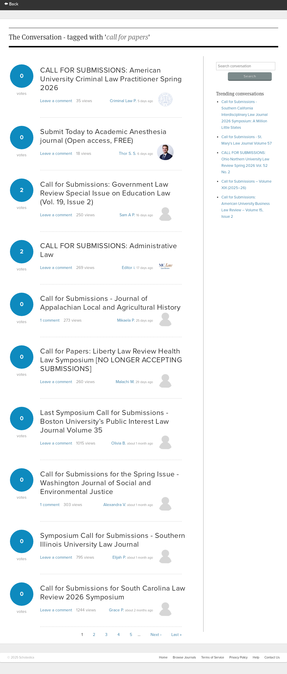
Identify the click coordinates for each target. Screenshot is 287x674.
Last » (176, 634)
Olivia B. (118, 443)
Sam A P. (127, 214)
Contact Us (272, 657)
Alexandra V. (114, 504)
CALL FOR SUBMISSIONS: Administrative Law (108, 250)
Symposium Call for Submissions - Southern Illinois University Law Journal (112, 540)
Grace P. (116, 610)
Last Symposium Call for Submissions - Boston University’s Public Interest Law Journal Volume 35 (104, 421)
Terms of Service (212, 657)
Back (11, 3)
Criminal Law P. (123, 100)
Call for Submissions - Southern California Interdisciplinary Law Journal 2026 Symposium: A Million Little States (244, 115)
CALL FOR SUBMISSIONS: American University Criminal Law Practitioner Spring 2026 (111, 79)
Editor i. (128, 267)
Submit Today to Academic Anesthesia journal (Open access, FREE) (103, 136)
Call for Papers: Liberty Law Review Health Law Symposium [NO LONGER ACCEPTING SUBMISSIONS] (111, 360)
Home (163, 657)
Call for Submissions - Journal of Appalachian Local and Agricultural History (110, 303)
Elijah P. (119, 557)
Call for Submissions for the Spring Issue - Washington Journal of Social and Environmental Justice (109, 483)
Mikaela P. (126, 320)
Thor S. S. (127, 153)
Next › (156, 634)
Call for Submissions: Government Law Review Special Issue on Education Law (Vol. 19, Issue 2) (105, 193)
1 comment (49, 320)
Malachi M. (125, 381)
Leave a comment (56, 100)
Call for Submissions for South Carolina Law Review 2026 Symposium (112, 592)
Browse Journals (184, 657)
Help (256, 657)
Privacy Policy (238, 657)
